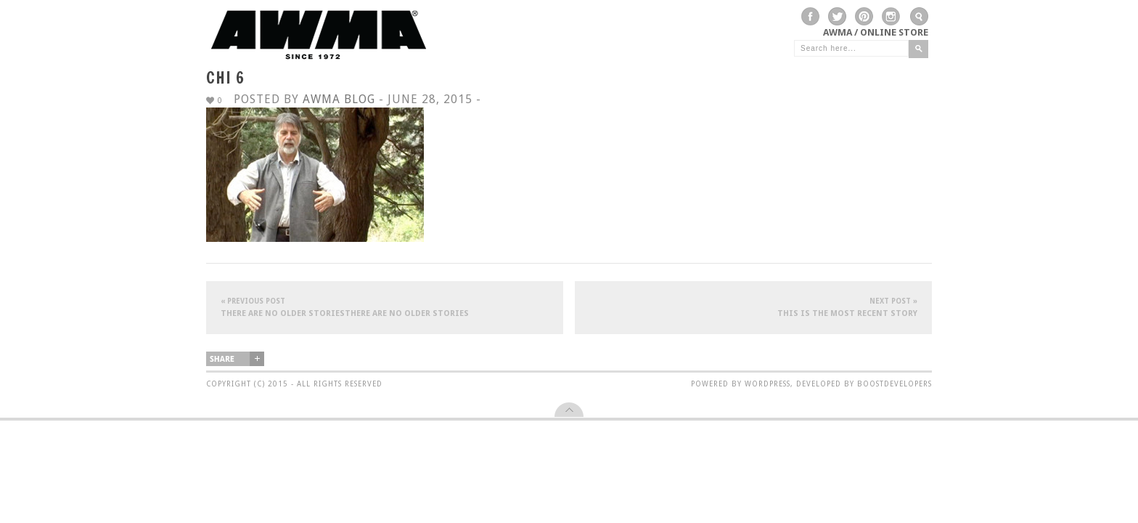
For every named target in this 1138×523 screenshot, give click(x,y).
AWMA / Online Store (875, 32)
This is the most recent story (753, 307)
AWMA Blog (339, 99)
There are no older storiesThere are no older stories (385, 307)
